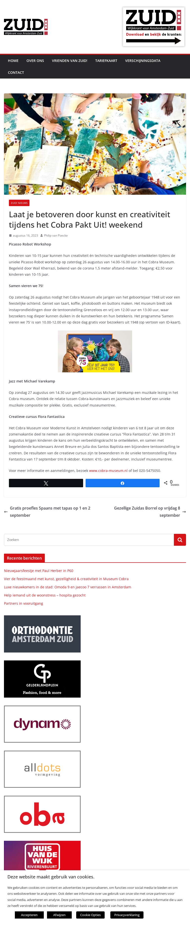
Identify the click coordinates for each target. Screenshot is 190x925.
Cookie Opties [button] (90, 915)
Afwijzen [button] (59, 915)
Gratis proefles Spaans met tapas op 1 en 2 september (47, 511)
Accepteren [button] (29, 915)
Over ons (35, 60)
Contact (16, 72)
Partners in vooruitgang (23, 603)
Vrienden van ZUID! (69, 60)
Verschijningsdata (142, 60)
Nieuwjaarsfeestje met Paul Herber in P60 (38, 570)
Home (13, 60)
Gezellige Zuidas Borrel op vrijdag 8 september (150, 511)
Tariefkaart (106, 60)
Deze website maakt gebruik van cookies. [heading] (51, 877)
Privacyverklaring (127, 915)
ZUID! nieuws (19, 203)
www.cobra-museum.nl (108, 470)
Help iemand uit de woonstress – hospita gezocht (45, 595)
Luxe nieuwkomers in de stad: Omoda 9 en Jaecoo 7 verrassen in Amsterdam (67, 587)
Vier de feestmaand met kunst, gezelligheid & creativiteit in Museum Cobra (66, 578)
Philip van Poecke (56, 235)
